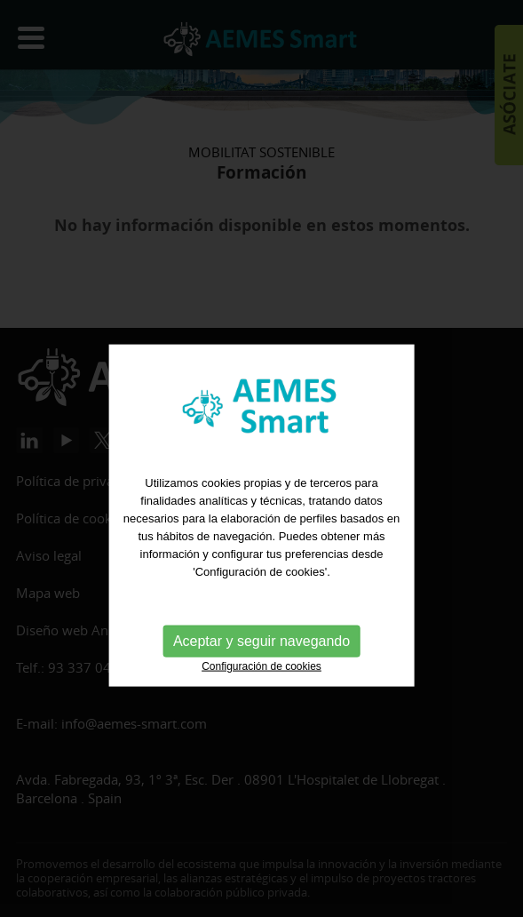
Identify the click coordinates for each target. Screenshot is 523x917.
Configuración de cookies (261, 729)
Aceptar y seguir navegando (261, 704)
